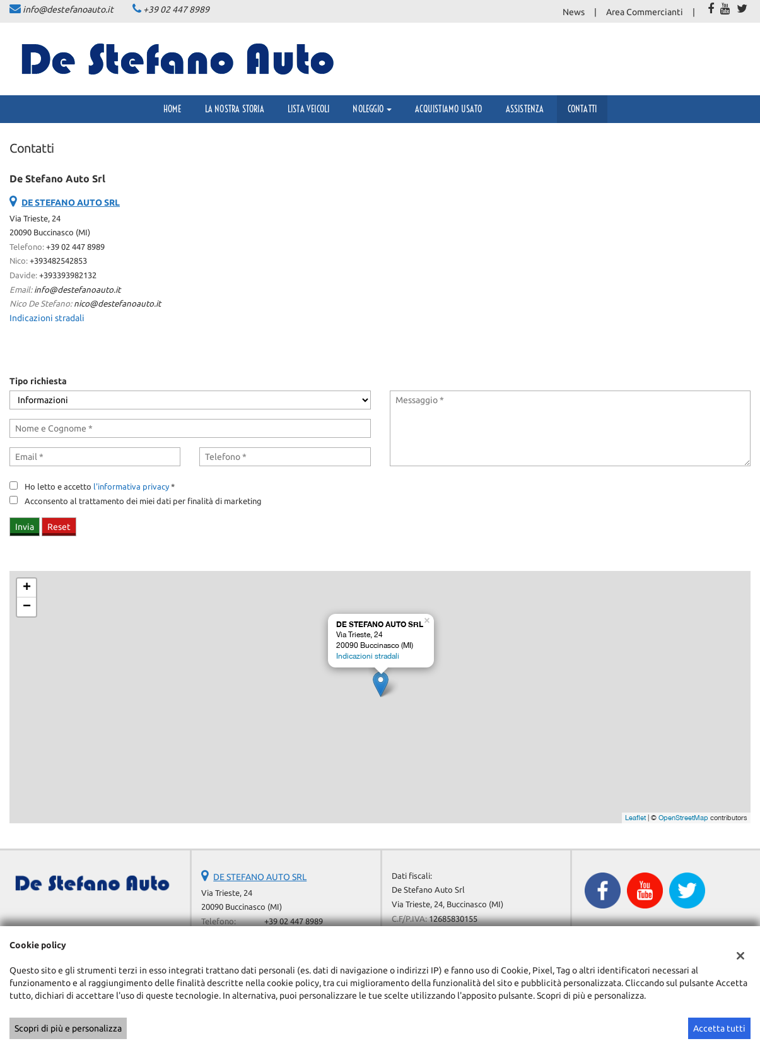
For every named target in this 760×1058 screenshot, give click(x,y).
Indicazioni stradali (47, 318)
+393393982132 (67, 275)
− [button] (27, 606)
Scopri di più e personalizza (68, 1028)
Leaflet (635, 817)
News (574, 12)
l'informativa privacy (131, 486)
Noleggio (372, 109)
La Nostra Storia (234, 109)
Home (172, 109)
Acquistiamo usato (448, 109)
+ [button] (27, 588)
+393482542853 (58, 261)
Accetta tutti (719, 1028)
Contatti (582, 109)
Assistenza (525, 109)
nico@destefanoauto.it (117, 304)
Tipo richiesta (38, 381)
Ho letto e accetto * (100, 486)
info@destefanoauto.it (68, 9)
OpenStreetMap (683, 817)
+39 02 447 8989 (176, 9)
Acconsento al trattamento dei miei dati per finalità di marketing (143, 501)
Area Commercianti (644, 12)
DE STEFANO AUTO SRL (260, 877)
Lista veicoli (309, 109)
